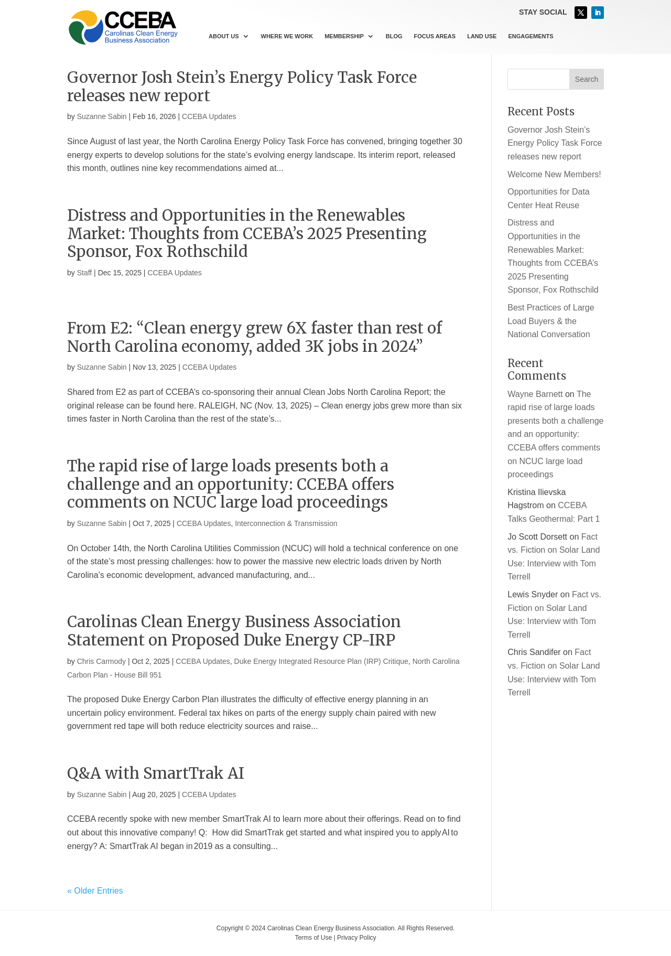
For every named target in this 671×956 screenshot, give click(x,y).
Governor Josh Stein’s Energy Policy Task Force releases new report (242, 86)
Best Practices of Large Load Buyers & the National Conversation (550, 321)
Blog (394, 36)
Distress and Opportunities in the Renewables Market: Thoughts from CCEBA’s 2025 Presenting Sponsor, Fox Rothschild (247, 234)
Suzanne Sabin (102, 116)
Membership (344, 36)
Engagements (530, 36)
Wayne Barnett (534, 394)
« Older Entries (95, 890)
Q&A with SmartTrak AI (155, 773)
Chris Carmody (101, 661)
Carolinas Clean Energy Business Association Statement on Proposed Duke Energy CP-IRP (234, 631)
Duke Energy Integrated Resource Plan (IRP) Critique (321, 661)
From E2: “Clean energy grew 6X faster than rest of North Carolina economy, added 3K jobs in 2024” (254, 337)
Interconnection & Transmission (286, 523)
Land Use (481, 36)
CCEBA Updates (209, 116)
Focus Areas (435, 36)
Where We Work (287, 36)
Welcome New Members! (554, 174)
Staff (84, 272)
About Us (224, 36)
